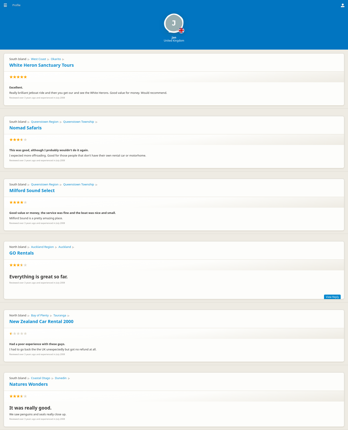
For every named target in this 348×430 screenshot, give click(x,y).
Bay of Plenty (40, 315)
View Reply (332, 297)
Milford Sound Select (32, 190)
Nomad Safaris (25, 128)
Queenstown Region (45, 122)
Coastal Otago (40, 378)
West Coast (38, 59)
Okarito (56, 59)
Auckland (65, 247)
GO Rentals (21, 253)
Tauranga (59, 315)
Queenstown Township (78, 122)
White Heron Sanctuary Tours (41, 65)
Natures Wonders (28, 384)
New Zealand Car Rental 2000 (41, 321)
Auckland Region (42, 247)
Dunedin (61, 378)
